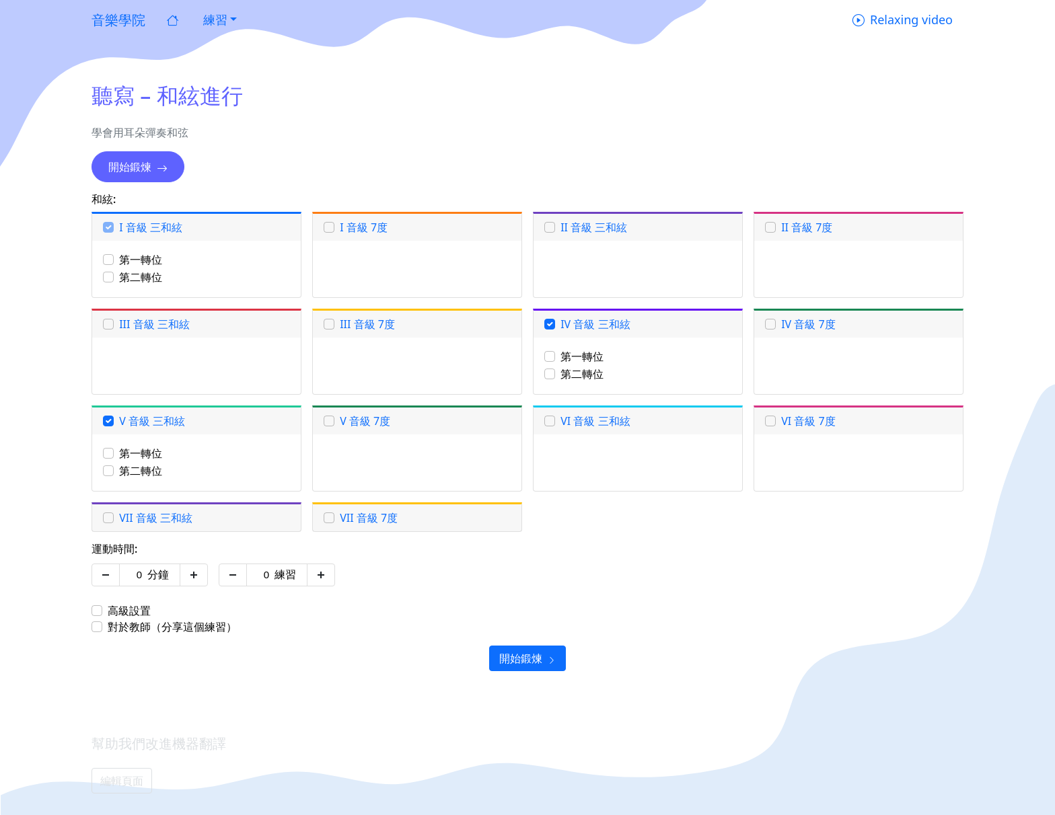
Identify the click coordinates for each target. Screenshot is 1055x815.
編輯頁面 (121, 780)
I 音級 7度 (364, 227)
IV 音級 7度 (808, 324)
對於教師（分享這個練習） (172, 626)
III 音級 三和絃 (154, 324)
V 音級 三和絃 (152, 421)
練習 (285, 574)
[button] (218, 19)
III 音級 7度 (367, 324)
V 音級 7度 (365, 421)
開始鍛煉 (138, 166)
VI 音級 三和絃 (595, 421)
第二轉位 (140, 277)
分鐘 (158, 574)
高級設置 (129, 610)
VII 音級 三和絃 (155, 517)
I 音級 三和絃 (150, 227)
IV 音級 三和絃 (595, 324)
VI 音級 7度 (808, 421)
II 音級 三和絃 (593, 227)
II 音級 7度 (806, 227)
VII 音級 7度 (369, 517)
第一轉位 (140, 259)
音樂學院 (118, 20)
